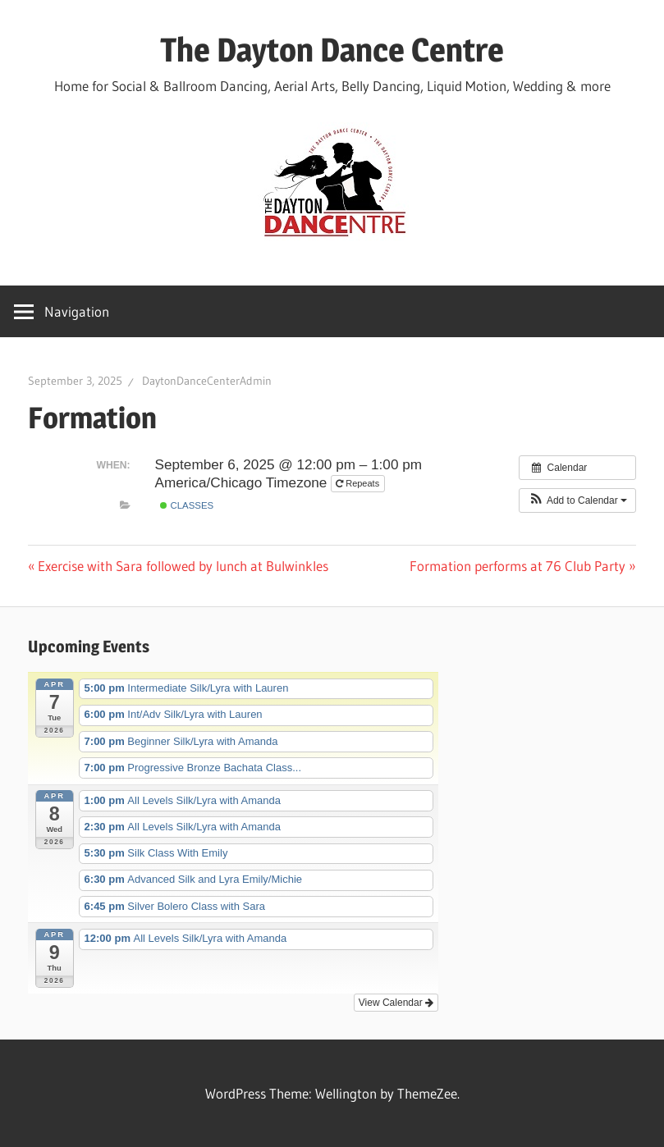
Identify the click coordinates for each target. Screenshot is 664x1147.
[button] (577, 500)
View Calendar (396, 1002)
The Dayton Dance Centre (332, 50)
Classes (186, 505)
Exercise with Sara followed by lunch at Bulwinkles (182, 565)
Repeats (359, 483)
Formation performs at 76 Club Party (517, 565)
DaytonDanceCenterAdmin (207, 380)
